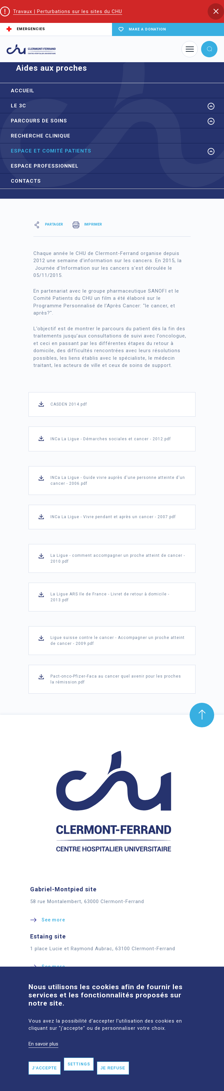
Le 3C (18, 106)
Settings (78, 1064)
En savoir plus (43, 1044)
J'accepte (44, 1068)
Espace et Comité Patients (51, 151)
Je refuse (113, 1068)
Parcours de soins (39, 121)
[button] (216, 11)
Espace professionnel (45, 166)
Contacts (26, 181)
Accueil (22, 91)
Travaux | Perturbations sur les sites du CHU (67, 11)
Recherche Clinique (40, 136)
